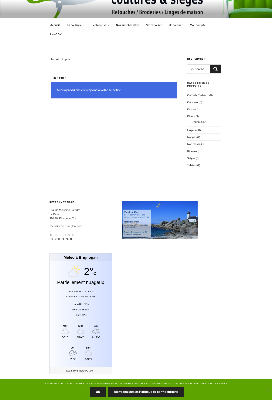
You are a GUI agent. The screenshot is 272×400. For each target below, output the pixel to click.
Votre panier (154, 25)
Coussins (192, 102)
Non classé (194, 144)
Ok (98, 392)
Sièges (191, 158)
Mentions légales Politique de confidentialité (146, 392)
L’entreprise (100, 25)
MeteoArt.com (87, 370)
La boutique (76, 25)
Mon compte (198, 25)
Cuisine (191, 109)
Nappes (192, 137)
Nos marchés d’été (127, 25)
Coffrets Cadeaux (198, 95)
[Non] (267, 389)
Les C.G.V (56, 34)
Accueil (55, 25)
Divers (191, 116)
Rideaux (192, 151)
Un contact (176, 25)
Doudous (197, 121)
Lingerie (192, 130)
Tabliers (192, 165)
